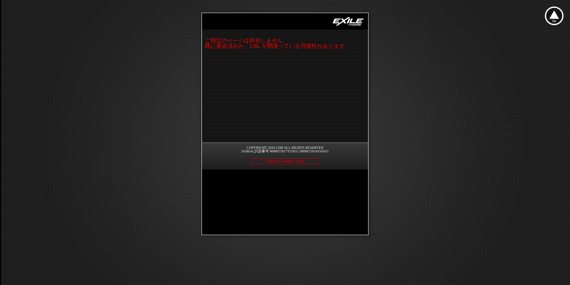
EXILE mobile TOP (285, 161)
